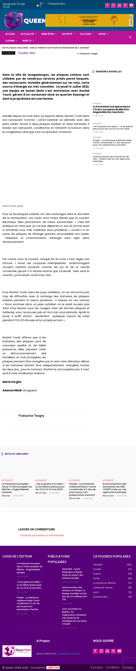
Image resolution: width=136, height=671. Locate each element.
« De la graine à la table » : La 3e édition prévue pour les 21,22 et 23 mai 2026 (113, 127)
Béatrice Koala (41, 493)
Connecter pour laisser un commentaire (42, 535)
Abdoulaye (6, 495)
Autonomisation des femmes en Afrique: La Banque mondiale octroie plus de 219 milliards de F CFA (74, 593)
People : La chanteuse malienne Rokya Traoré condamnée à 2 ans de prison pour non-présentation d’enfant (112, 142)
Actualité (8, 53)
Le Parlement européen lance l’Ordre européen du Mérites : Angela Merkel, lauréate (111, 109)
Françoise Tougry (89, 53)
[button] (130, 37)
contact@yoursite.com (68, 653)
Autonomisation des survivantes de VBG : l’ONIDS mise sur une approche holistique (111, 159)
